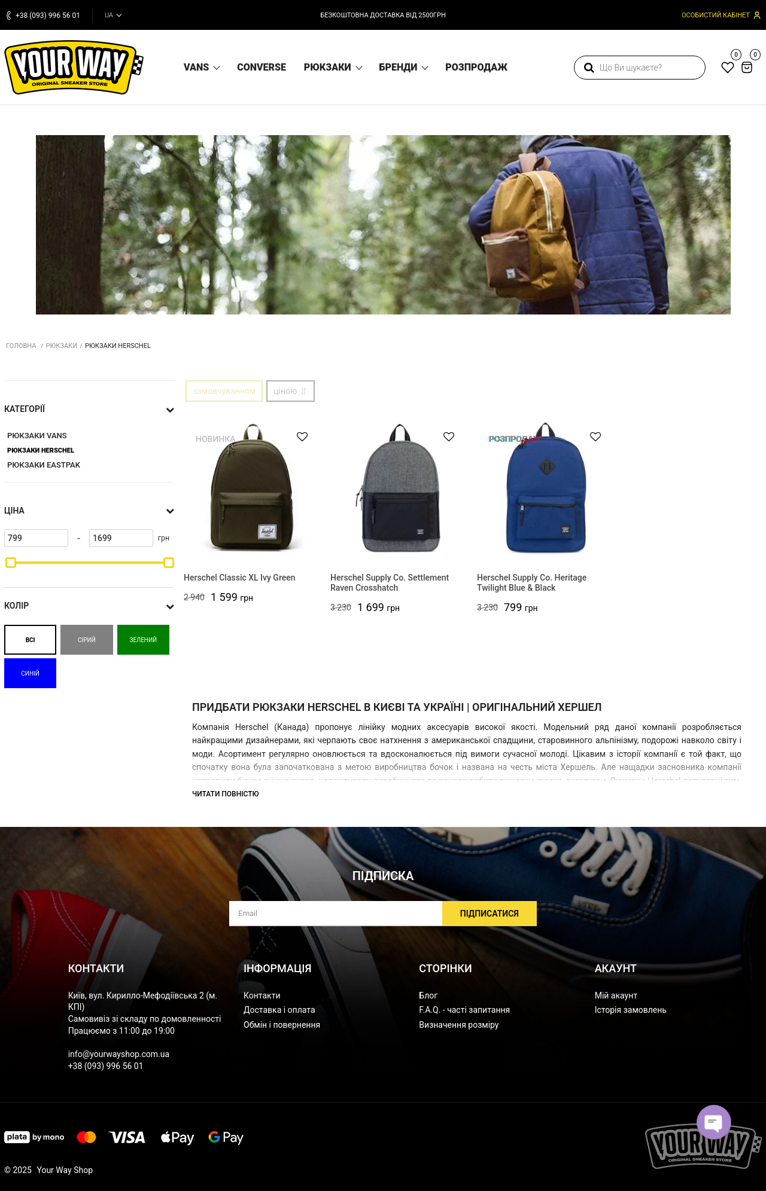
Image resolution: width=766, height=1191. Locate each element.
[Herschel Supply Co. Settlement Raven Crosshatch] (399, 489)
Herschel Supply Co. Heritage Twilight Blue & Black (531, 583)
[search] (640, 68)
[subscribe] (383, 913)
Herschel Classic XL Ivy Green (240, 577)
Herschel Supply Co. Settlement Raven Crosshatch (389, 583)
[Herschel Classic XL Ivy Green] (253, 489)
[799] (36, 538)
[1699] (121, 538)
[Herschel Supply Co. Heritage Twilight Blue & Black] (546, 489)
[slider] (10, 562)
